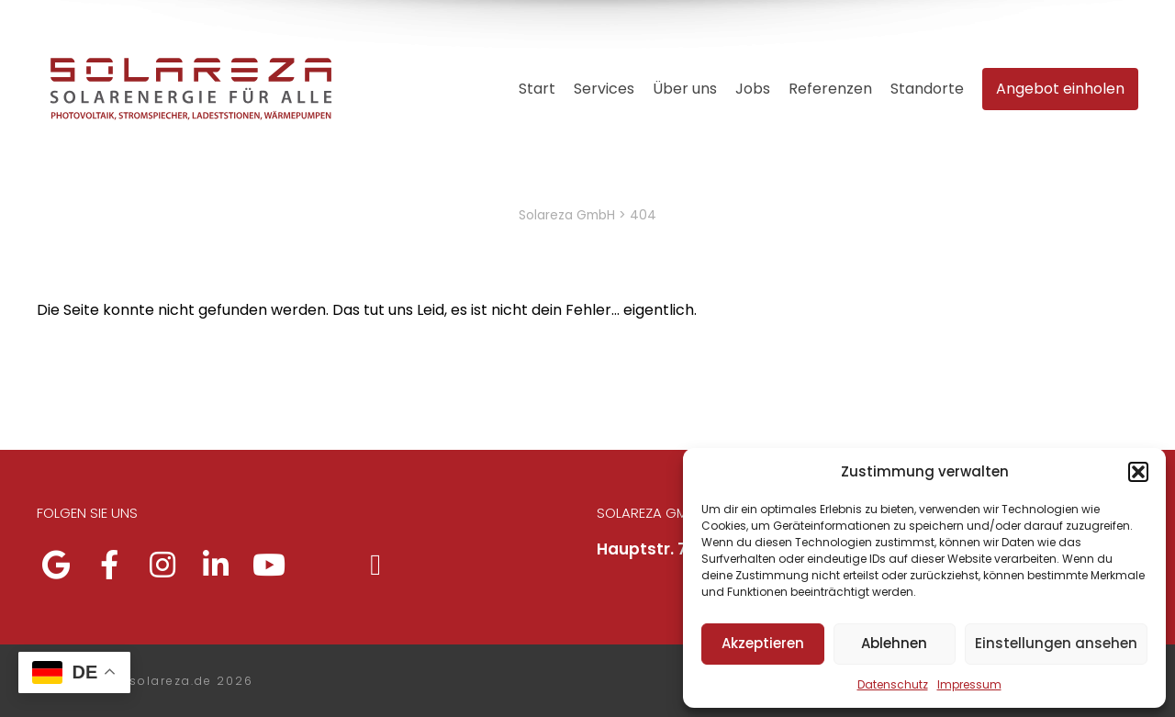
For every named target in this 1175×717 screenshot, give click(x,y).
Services (604, 88)
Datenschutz (892, 684)
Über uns (685, 88)
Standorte (927, 88)
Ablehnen (894, 643)
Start (537, 88)
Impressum (969, 684)
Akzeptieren (763, 643)
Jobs (752, 88)
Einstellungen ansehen (1056, 643)
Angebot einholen (1060, 88)
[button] (1138, 472)
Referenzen (830, 88)
